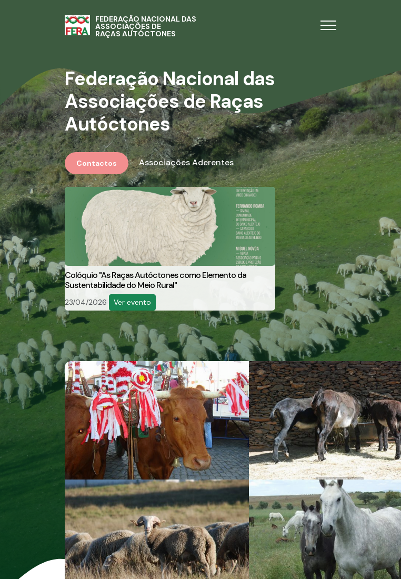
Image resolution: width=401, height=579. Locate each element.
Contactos (96, 163)
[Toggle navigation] (328, 25)
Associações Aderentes (186, 162)
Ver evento (132, 302)
